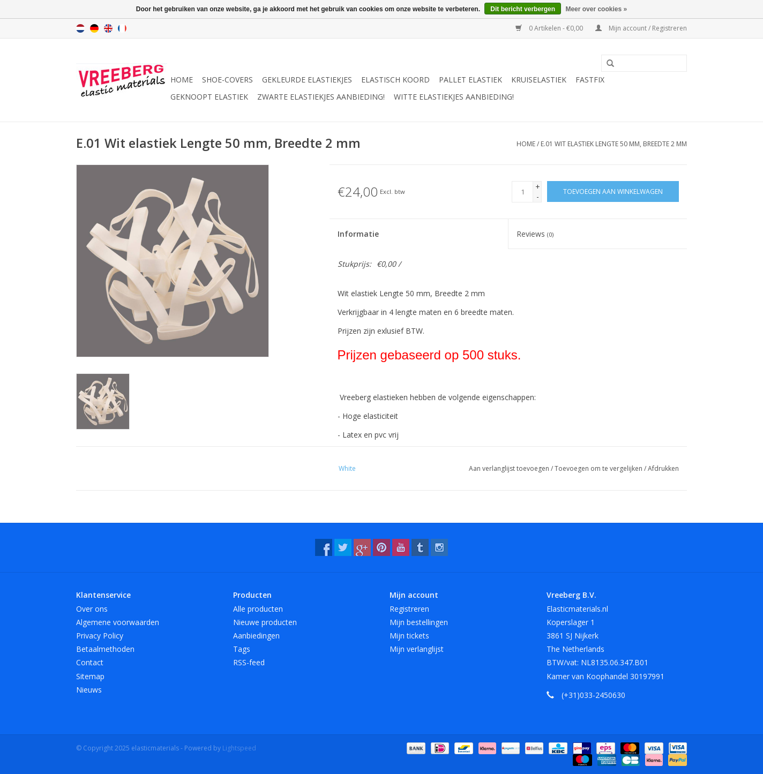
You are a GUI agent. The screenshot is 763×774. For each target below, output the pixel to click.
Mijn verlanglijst (417, 649)
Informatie (358, 234)
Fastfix (589, 79)
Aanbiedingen (256, 635)
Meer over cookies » (596, 9)
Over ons (92, 609)
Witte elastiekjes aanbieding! (454, 97)
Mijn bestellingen (419, 622)
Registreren (409, 609)
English (108, 28)
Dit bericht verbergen (522, 9)
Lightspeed (239, 748)
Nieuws (89, 690)
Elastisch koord (395, 79)
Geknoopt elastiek (209, 97)
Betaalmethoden (105, 649)
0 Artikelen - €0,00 (550, 28)
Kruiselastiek (538, 79)
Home (181, 79)
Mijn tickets (409, 635)
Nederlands (80, 28)
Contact (89, 662)
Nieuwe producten (265, 622)
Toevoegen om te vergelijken (599, 468)
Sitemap (90, 676)
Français (122, 28)
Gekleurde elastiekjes (307, 79)
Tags (241, 649)
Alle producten (258, 609)
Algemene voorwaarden (117, 622)
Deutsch (94, 28)
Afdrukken (663, 468)
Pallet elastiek (470, 79)
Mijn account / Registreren (641, 28)
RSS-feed (249, 662)
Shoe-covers (227, 79)
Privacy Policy (99, 635)
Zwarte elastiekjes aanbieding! (321, 97)
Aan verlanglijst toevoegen (510, 468)
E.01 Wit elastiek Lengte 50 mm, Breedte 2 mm (614, 143)
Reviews (535, 234)
